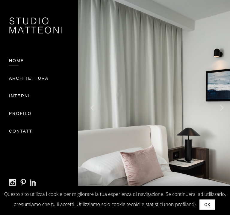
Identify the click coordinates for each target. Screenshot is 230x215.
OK (207, 204)
